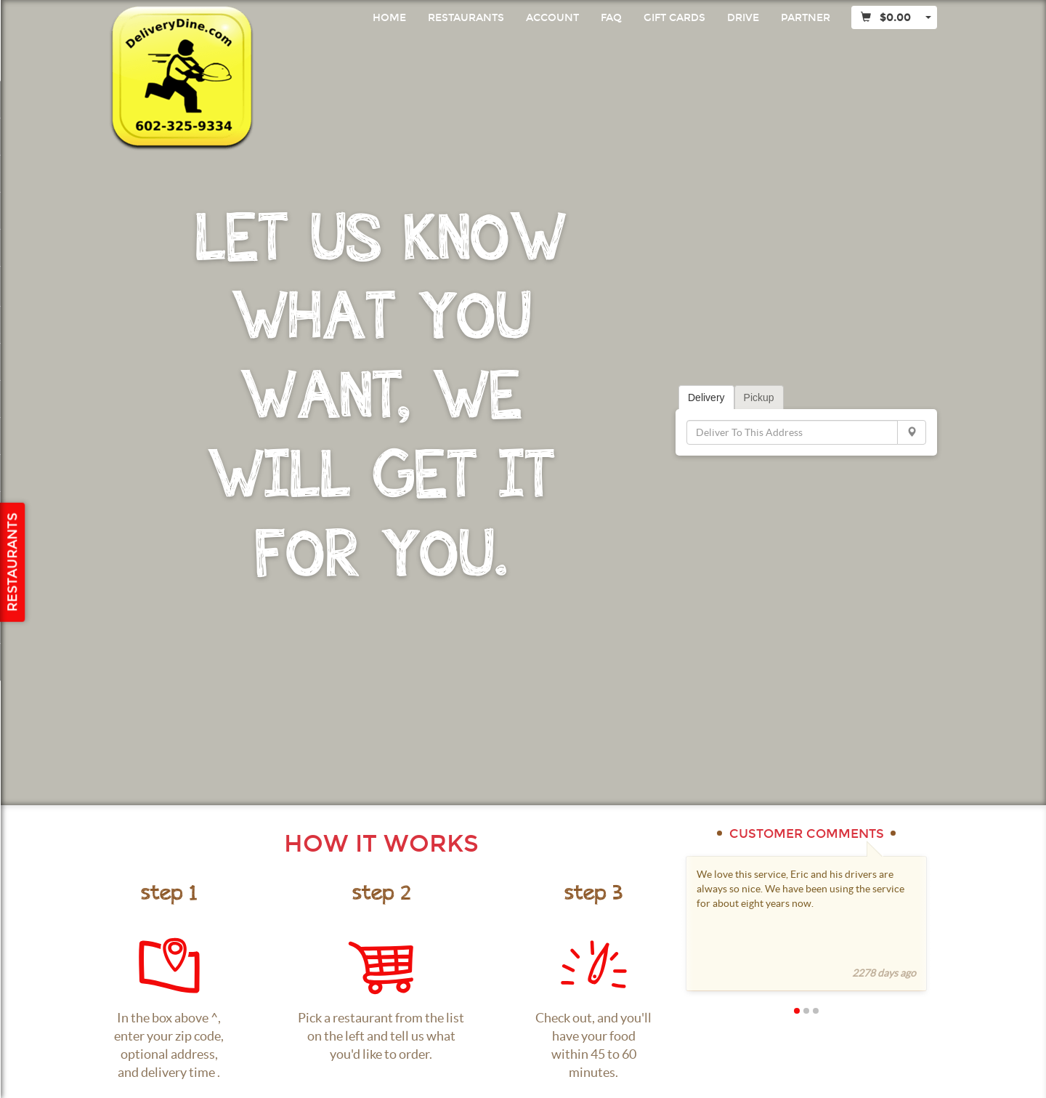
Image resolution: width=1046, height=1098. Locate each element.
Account (552, 18)
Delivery (706, 397)
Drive (743, 18)
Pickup (759, 397)
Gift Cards (674, 18)
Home (389, 18)
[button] (781, 1010)
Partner (805, 18)
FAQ (611, 18)
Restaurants (466, 18)
